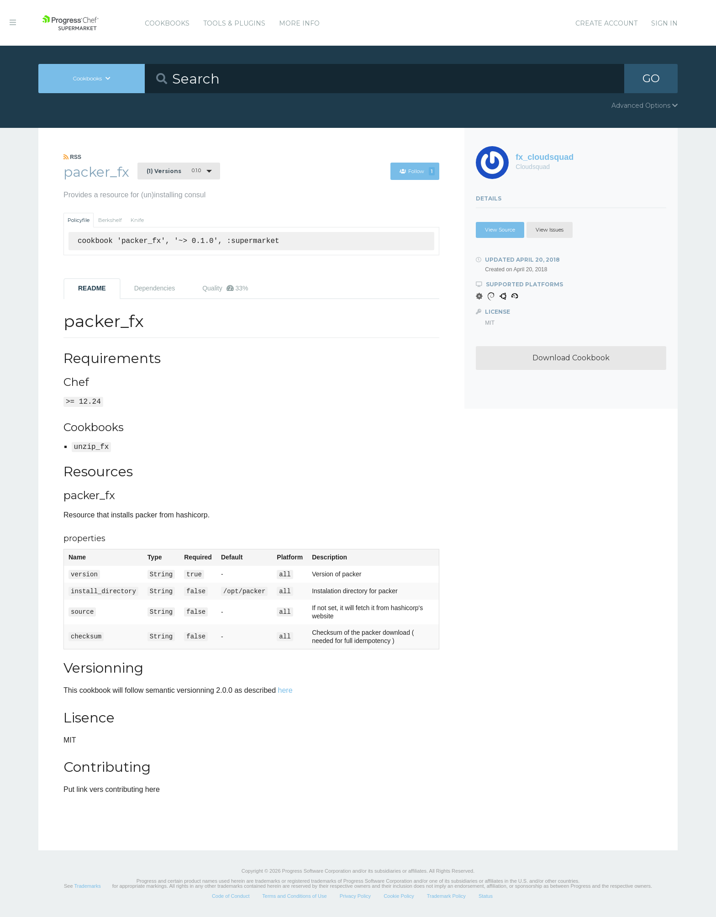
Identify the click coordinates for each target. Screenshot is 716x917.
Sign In (664, 23)
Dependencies (154, 288)
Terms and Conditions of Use (294, 896)
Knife (137, 220)
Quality (225, 288)
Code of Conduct (231, 896)
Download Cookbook (571, 357)
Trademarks (87, 886)
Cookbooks (167, 23)
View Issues (549, 230)
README (92, 288)
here (285, 690)
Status (486, 896)
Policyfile (79, 220)
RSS (72, 157)
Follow (417, 171)
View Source (500, 230)
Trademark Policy (446, 896)
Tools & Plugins (234, 23)
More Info (299, 23)
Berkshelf (110, 220)
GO (651, 78)
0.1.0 (174, 170)
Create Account (606, 23)
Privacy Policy (355, 896)
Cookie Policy (399, 896)
